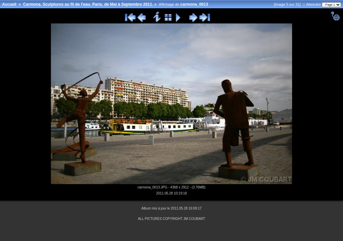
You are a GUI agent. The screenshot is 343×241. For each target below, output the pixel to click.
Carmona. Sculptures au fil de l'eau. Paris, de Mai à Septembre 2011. (88, 4)
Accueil (9, 4)
